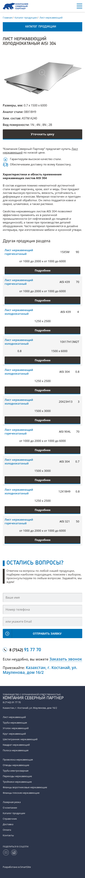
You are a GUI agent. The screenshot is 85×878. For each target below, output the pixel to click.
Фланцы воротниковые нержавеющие (25, 787)
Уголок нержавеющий (16, 728)
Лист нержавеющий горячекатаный (19, 252)
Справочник (10, 818)
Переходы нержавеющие (17, 776)
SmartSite (25, 867)
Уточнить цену (42, 134)
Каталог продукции (14, 813)
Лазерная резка (12, 802)
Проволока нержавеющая (18, 759)
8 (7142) (25, 650)
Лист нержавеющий (14, 717)
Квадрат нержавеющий (16, 744)
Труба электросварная (15, 770)
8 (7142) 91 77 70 (12, 702)
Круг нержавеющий (14, 733)
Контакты (8, 835)
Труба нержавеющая (15, 722)
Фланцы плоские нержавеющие (21, 792)
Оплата (7, 829)
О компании (10, 807)
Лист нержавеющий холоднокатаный (19, 311)
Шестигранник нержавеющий (20, 739)
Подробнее (43, 270)
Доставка (8, 824)
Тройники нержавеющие (17, 781)
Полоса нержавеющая (15, 750)
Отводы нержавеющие (16, 765)
